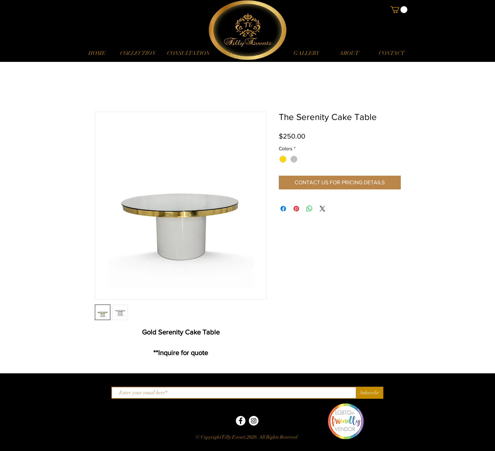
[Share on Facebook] (283, 209)
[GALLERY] (306, 53)
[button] (137, 53)
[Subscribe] (369, 393)
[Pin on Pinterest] (296, 209)
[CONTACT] (391, 53)
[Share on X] (322, 209)
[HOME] (97, 53)
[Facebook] (240, 421)
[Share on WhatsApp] (309, 209)
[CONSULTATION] (188, 53)
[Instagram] (253, 421)
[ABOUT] (348, 53)
